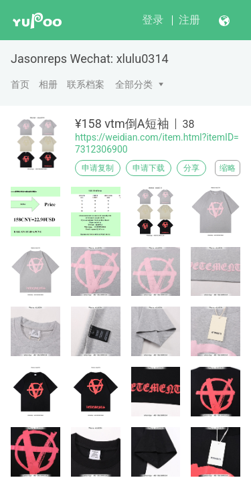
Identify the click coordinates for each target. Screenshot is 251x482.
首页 (20, 84)
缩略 (228, 168)
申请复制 (98, 168)
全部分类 (134, 84)
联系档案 (85, 84)
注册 (189, 19)
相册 (48, 84)
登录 (152, 19)
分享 (191, 168)
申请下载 (149, 168)
